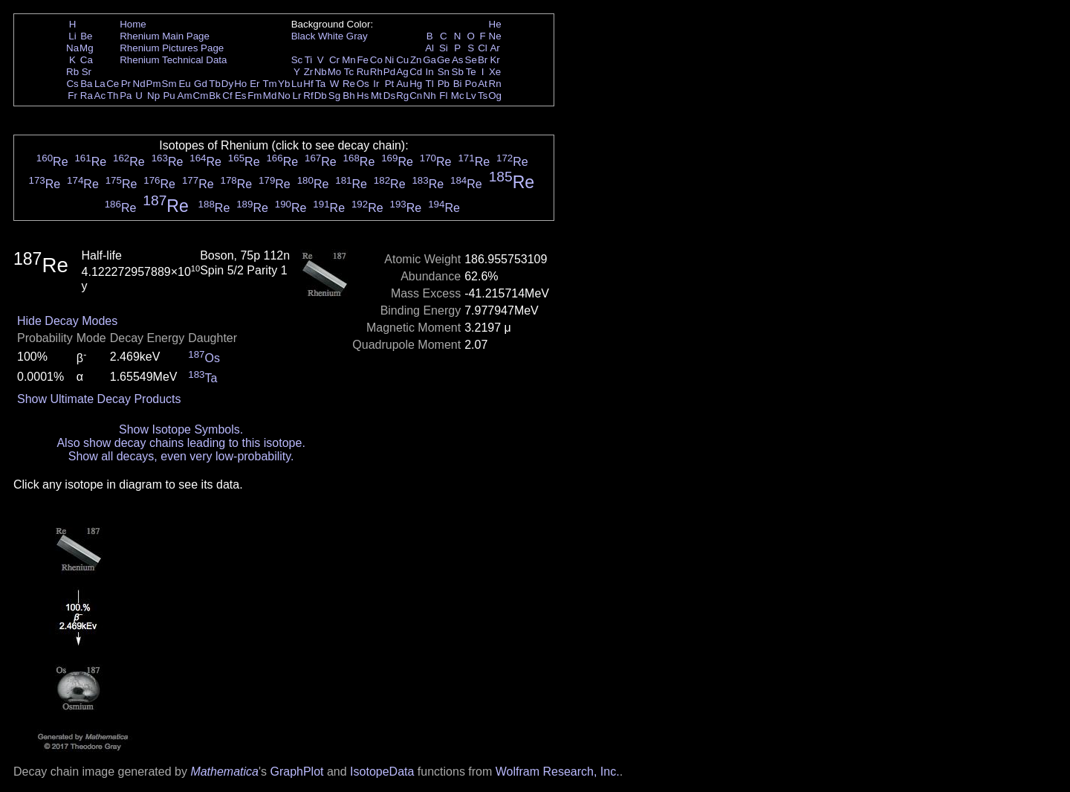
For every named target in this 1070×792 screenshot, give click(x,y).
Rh (376, 71)
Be (86, 36)
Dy (227, 83)
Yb (284, 83)
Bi (457, 83)
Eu (184, 83)
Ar (494, 48)
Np (153, 95)
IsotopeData (382, 771)
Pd (389, 71)
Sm (169, 83)
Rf (308, 95)
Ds (389, 95)
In (430, 71)
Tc (349, 71)
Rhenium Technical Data (173, 59)
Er (254, 83)
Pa (126, 95)
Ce (112, 83)
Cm (201, 95)
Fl (443, 95)
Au (402, 83)
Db (320, 95)
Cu (402, 59)
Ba (86, 83)
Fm (254, 95)
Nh (430, 95)
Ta (320, 83)
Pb (444, 83)
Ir (376, 83)
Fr (72, 95)
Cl (482, 48)
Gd (200, 83)
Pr (126, 83)
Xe (495, 71)
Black (303, 36)
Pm (153, 83)
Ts (482, 95)
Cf (227, 95)
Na (72, 48)
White (330, 36)
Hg (415, 83)
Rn (495, 83)
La (100, 83)
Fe (363, 59)
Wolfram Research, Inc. (558, 771)
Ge (443, 59)
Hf (308, 83)
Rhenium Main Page (165, 36)
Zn (416, 59)
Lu (296, 83)
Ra (86, 95)
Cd (415, 71)
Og (495, 95)
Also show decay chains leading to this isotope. (180, 443)
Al (429, 48)
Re (349, 83)
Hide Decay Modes (67, 321)
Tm (269, 83)
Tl (430, 83)
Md (270, 95)
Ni (390, 59)
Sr (86, 71)
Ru (363, 71)
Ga (429, 59)
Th (113, 95)
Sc (297, 59)
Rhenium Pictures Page (172, 48)
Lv (471, 95)
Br (482, 59)
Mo (335, 71)
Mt (376, 95)
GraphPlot (296, 771)
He (495, 24)
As (458, 59)
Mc (457, 95)
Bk (215, 95)
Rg (402, 95)
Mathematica (224, 771)
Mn (349, 59)
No (284, 95)
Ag (402, 71)
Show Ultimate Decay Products (99, 399)
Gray (357, 36)
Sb (458, 71)
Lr (297, 95)
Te (471, 71)
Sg (334, 95)
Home (133, 24)
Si (443, 48)
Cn (415, 95)
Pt (390, 83)
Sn (444, 71)
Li (72, 36)
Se (471, 59)
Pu (169, 95)
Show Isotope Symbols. (181, 429)
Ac (100, 95)
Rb (72, 71)
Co (376, 59)
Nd (139, 83)
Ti (309, 59)
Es (241, 95)
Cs (72, 83)
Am (185, 95)
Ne (495, 36)
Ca (86, 59)
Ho (240, 83)
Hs (363, 95)
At (482, 83)
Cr (334, 59)
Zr (309, 71)
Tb (215, 83)
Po (471, 83)
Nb (320, 71)
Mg (87, 48)
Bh (348, 95)
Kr (494, 59)
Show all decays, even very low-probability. (181, 456)
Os (363, 83)
